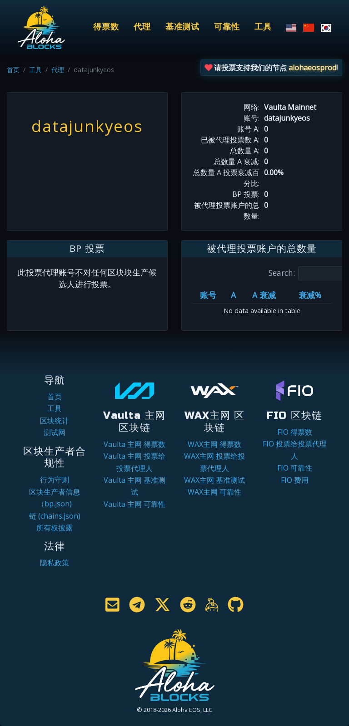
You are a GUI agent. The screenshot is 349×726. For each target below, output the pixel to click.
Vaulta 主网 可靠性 (134, 504)
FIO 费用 (295, 480)
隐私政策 (54, 563)
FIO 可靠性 (294, 468)
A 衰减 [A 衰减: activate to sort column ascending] (264, 294)
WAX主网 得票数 (214, 444)
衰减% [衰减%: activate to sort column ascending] (310, 294)
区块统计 (54, 421)
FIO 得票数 (294, 432)
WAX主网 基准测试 (214, 480)
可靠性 (227, 27)
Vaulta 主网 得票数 (134, 444)
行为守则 (54, 480)
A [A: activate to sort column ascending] (233, 294)
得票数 (106, 27)
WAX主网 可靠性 (214, 492)
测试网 (54, 432)
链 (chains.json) (54, 516)
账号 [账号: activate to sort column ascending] (208, 294)
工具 (263, 27)
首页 (13, 69)
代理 (142, 27)
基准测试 (182, 27)
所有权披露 (54, 528)
